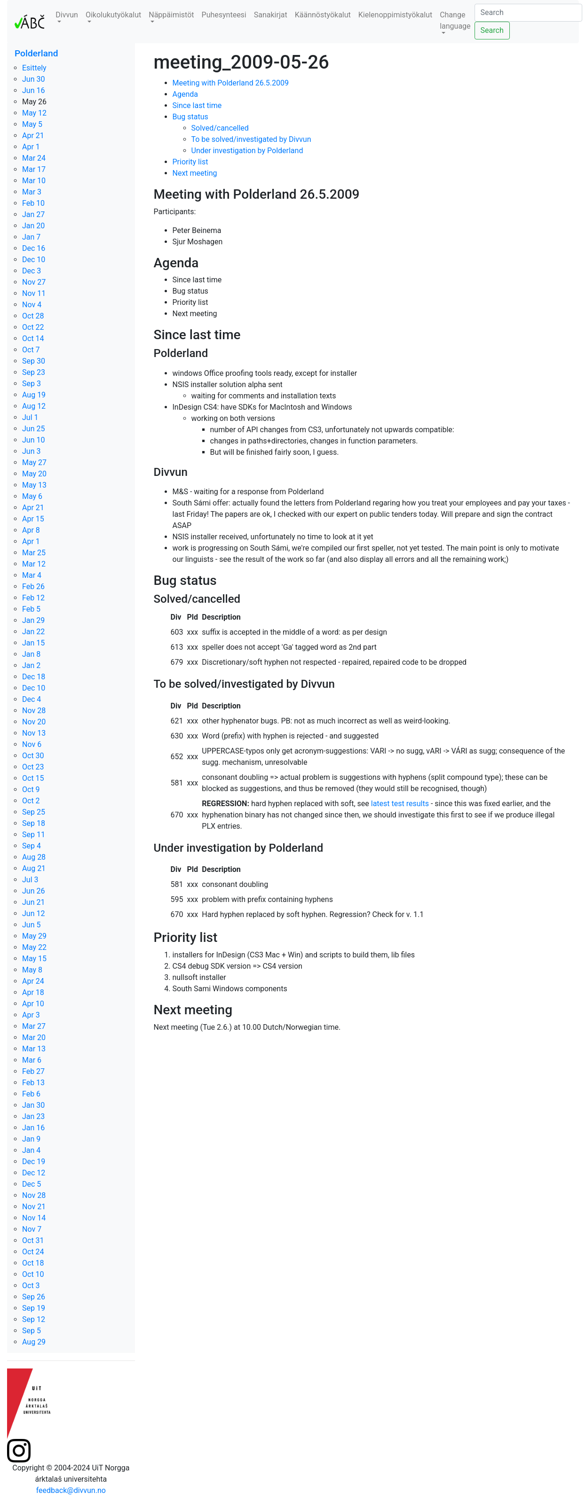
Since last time (197, 105)
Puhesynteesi (224, 14)
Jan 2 (31, 665)
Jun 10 (33, 439)
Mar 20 (34, 1037)
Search (492, 30)
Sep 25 (33, 812)
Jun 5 (31, 924)
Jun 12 (33, 913)
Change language (455, 20)
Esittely (34, 67)
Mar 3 (31, 191)
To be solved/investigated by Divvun (251, 139)
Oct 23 (33, 766)
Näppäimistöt (171, 14)
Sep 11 (33, 834)
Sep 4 (31, 845)
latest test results (400, 803)
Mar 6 (31, 1060)
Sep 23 (33, 372)
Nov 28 (34, 710)
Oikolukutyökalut (113, 14)
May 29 (34, 936)
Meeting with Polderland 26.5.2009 (231, 82)
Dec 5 (31, 1184)
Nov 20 (34, 721)
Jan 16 (33, 1127)
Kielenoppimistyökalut (395, 14)
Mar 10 (34, 180)
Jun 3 (31, 451)
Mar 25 (34, 552)
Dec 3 (31, 270)
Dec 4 (31, 699)
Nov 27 (34, 282)
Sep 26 (33, 1296)
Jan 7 (31, 237)
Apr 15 (33, 518)
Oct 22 (33, 327)
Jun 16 (33, 90)
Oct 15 (33, 778)
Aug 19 (34, 394)
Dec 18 (33, 676)
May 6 (32, 496)
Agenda (185, 94)
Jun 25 (33, 428)
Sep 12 (33, 1319)
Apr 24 (33, 981)
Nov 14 (34, 1217)
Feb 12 (33, 597)
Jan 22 (33, 631)
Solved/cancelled (220, 128)
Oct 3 (31, 1285)
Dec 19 (33, 1161)
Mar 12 (34, 564)
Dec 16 (33, 248)
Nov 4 (31, 304)
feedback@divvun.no (71, 1490)
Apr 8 (31, 530)
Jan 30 (33, 1105)
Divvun (66, 14)
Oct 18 (33, 1263)
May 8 (32, 969)
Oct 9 (31, 789)
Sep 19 (33, 1308)
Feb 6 (31, 1093)
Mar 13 (34, 1048)
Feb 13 (33, 1082)
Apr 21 (33, 135)
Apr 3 (31, 1015)
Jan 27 (33, 214)
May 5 (32, 124)
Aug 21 (34, 868)
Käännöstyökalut (323, 14)
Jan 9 (31, 1139)
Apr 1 (31, 146)
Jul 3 (30, 879)
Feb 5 (31, 609)
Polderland (36, 53)
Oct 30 (33, 755)
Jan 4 (31, 1150)
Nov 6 (31, 744)
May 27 (34, 462)
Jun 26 (33, 890)
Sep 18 (33, 823)
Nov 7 (31, 1229)
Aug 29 (34, 1341)
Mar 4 (31, 575)
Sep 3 (31, 383)
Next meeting (195, 173)
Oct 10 (33, 1274)
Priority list (190, 161)
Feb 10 (33, 203)
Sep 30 (33, 361)
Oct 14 (33, 338)
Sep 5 (31, 1330)
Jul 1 (30, 417)
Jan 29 (33, 620)
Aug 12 (34, 406)
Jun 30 (33, 79)
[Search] (528, 13)
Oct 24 (33, 1251)
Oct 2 (31, 800)
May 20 (34, 473)
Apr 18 (33, 992)
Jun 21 (33, 902)
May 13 (34, 485)
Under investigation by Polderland (247, 150)
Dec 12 (33, 1172)
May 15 (34, 958)
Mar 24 (34, 158)
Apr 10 (33, 1003)
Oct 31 (33, 1240)
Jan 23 (33, 1116)
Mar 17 (34, 169)
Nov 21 (34, 1206)
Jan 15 (33, 642)
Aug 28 (34, 857)
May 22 (34, 947)
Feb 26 (33, 586)
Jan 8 (31, 654)
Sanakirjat (270, 14)
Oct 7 (31, 349)
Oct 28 (33, 315)
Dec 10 (33, 259)
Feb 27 (33, 1071)
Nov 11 (34, 293)
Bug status (190, 116)
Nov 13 (34, 733)
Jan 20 (33, 225)
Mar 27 (34, 1026)
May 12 (34, 113)
